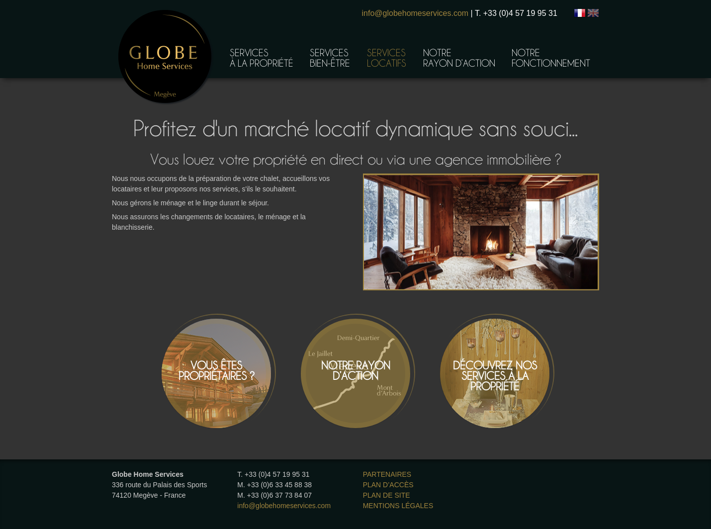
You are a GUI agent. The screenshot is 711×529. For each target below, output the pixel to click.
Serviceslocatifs (386, 57)
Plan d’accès (388, 485)
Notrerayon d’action (459, 57)
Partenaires (387, 474)
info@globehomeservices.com (415, 13)
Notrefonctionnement (551, 57)
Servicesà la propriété (261, 57)
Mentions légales (398, 506)
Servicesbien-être (330, 57)
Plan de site (386, 495)
